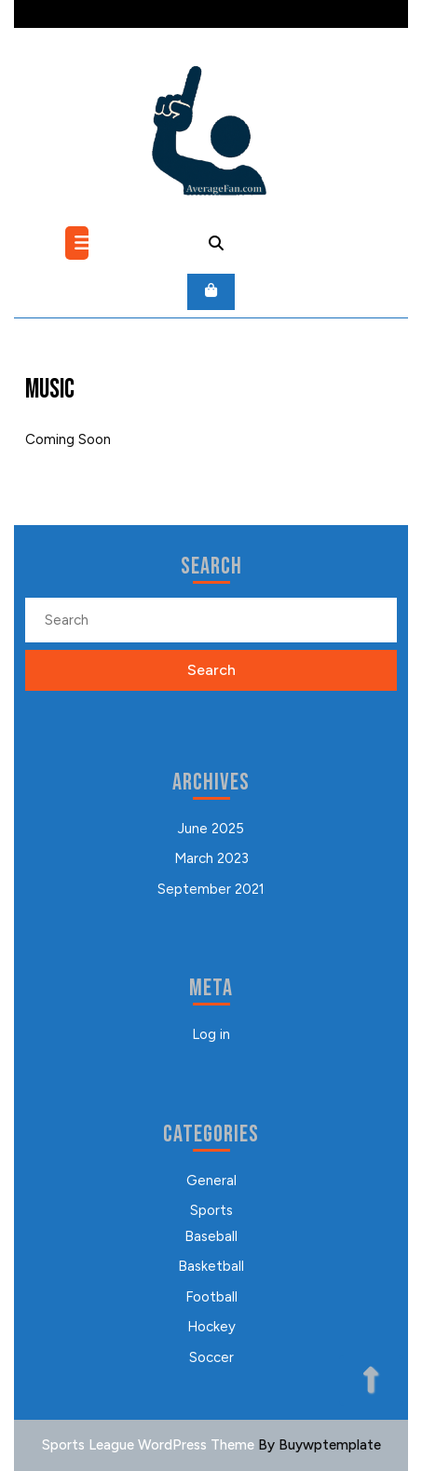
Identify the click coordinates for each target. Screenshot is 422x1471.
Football (211, 1297)
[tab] (79, 243)
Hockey (211, 1326)
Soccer (211, 1357)
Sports (211, 1210)
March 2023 (211, 858)
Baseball (211, 1236)
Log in (211, 1034)
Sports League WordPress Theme (148, 1445)
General (211, 1180)
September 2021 (211, 889)
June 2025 (211, 828)
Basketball (211, 1266)
